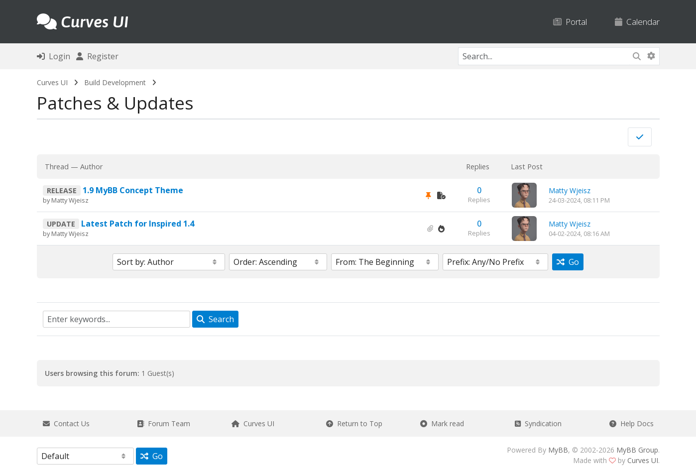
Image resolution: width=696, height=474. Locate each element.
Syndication (538, 423)
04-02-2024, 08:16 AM (579, 233)
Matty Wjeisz (70, 200)
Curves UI (52, 82)
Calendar (637, 21)
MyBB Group (637, 450)
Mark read (442, 423)
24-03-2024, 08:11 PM (579, 200)
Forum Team (163, 423)
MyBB (558, 450)
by (47, 200)
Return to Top (354, 423)
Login (53, 56)
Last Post (527, 166)
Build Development (115, 82)
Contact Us (66, 423)
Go (568, 261)
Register (97, 56)
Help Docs (631, 423)
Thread (57, 166)
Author (91, 166)
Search (215, 319)
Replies (477, 166)
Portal (570, 21)
